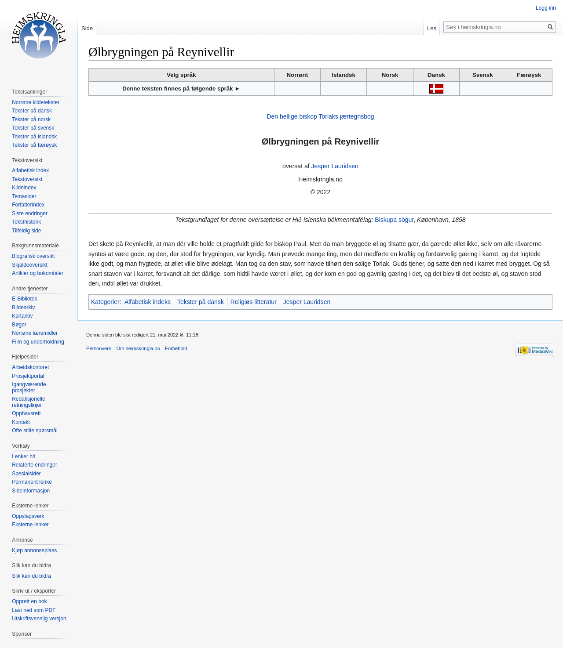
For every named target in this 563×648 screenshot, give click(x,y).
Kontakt (21, 422)
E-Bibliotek (24, 299)
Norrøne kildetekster (35, 102)
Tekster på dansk (200, 301)
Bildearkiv (23, 307)
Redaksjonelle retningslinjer (28, 402)
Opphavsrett (26, 413)
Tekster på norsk (31, 119)
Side (87, 28)
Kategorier (105, 301)
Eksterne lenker (30, 524)
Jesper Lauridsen (334, 166)
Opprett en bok (29, 601)
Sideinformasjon (31, 491)
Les (431, 28)
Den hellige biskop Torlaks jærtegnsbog (320, 116)
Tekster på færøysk (34, 145)
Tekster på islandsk (34, 137)
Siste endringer (30, 213)
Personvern (98, 348)
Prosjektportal (28, 376)
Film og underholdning (38, 342)
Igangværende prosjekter (29, 387)
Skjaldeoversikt (30, 265)
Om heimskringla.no (138, 348)
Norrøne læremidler (35, 333)
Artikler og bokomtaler (37, 273)
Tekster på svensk (33, 128)
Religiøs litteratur (253, 301)
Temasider (24, 196)
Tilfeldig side (26, 231)
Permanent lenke (32, 482)
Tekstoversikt (27, 179)
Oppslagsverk (28, 516)
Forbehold (176, 348)
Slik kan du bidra (31, 576)
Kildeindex (24, 188)
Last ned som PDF (33, 610)
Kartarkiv (22, 316)
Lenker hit (23, 456)
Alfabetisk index (30, 170)
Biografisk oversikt (33, 256)
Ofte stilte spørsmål (34, 430)
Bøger (19, 325)
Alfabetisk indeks (147, 301)
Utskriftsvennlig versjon (39, 618)
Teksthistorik (26, 222)
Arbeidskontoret (30, 367)
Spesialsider (26, 474)
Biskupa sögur (394, 219)
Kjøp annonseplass (34, 550)
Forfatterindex (28, 205)
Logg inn (546, 8)
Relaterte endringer (34, 465)
